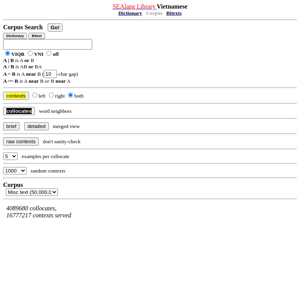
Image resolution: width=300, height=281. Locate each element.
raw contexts (21, 141)
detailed (36, 126)
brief (11, 126)
